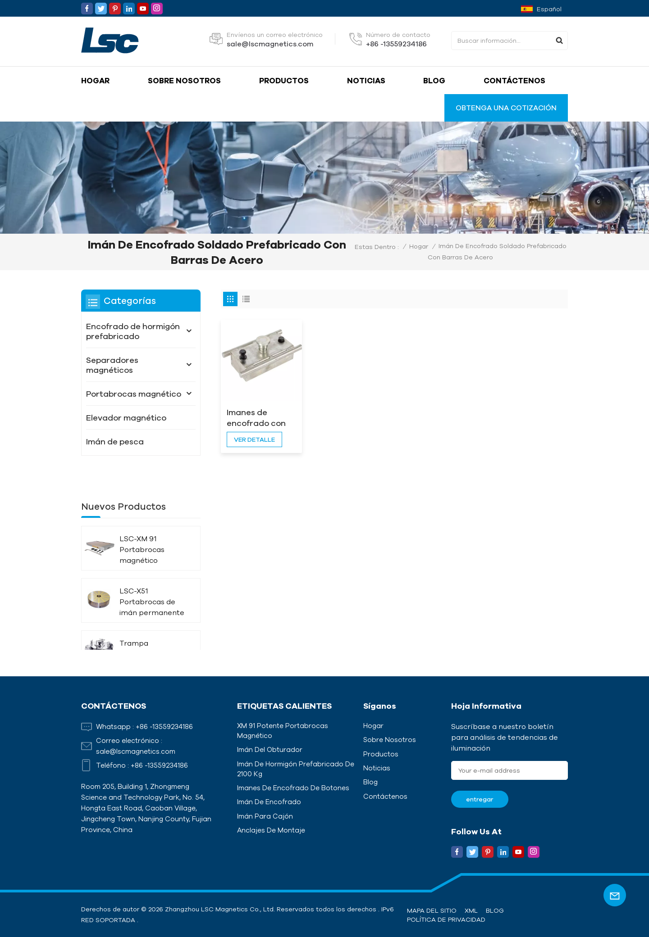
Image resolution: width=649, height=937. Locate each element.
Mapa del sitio (432, 910)
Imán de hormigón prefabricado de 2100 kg (295, 769)
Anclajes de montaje (271, 830)
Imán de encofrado (269, 802)
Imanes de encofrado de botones (293, 788)
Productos (284, 80)
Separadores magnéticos (112, 364)
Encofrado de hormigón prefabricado (133, 330)
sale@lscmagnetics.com (270, 44)
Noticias (366, 80)
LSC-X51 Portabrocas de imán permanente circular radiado (151, 576)
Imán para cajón (265, 816)
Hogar (95, 80)
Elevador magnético (126, 417)
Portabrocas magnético (133, 393)
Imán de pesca (115, 441)
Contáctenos (514, 80)
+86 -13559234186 (396, 44)
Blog (434, 80)
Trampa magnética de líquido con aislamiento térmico (144, 628)
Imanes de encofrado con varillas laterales (260, 417)
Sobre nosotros (184, 80)
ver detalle (254, 439)
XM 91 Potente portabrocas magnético (282, 730)
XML (471, 910)
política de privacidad (446, 919)
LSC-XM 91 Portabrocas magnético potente (142, 523)
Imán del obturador (269, 749)
